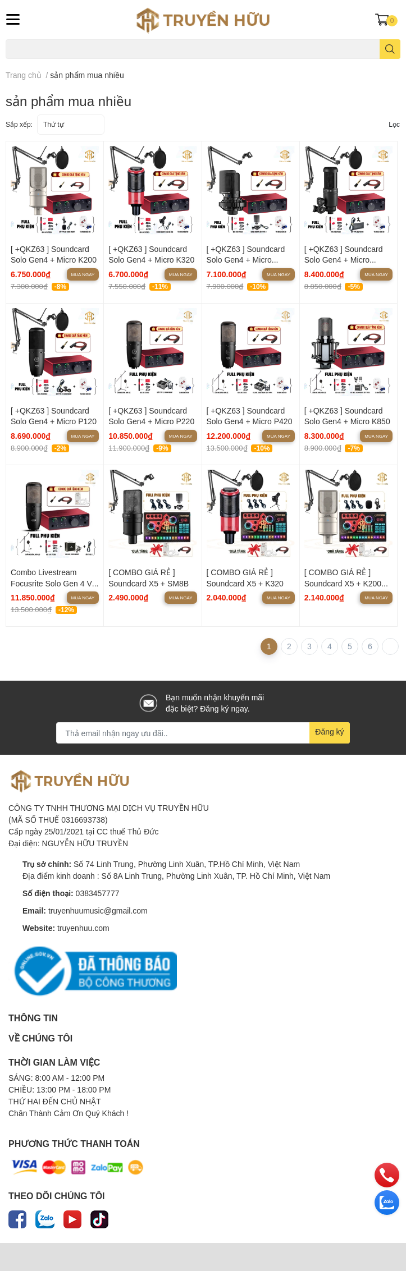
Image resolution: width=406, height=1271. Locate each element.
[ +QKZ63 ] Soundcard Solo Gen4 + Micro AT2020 (343, 260)
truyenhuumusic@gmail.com (98, 910)
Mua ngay (83, 274)
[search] (390, 49)
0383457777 (98, 893)
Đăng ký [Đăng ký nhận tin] (329, 731)
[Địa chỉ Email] (202, 733)
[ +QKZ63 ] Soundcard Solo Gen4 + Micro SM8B (246, 260)
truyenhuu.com (83, 928)
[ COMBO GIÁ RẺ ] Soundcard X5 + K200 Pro (342, 583)
